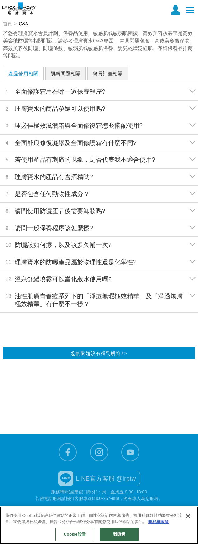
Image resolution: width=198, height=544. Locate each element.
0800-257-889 (105, 498)
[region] (99, 525)
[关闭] (188, 516)
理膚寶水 (19, 8)
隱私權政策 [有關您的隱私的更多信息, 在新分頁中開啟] (158, 521)
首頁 (7, 23)
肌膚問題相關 (65, 73)
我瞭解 (119, 534)
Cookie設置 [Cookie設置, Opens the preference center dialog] (75, 534)
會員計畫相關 (108, 73)
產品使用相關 (23, 73)
